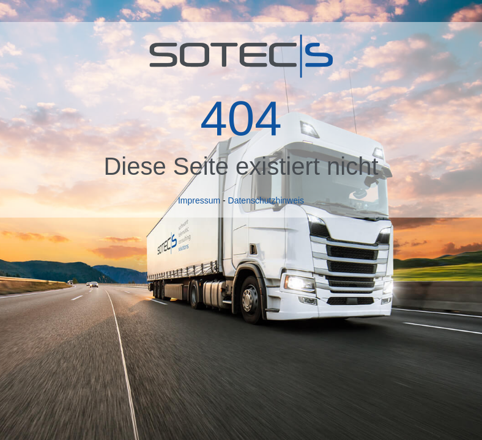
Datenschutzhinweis (266, 200)
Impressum (199, 200)
